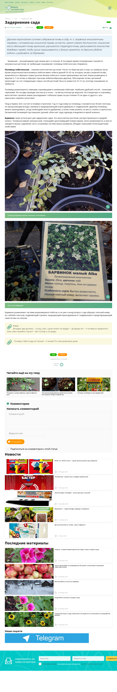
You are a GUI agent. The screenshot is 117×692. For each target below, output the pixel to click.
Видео (44, 2)
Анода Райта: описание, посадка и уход (67, 597)
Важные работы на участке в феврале (67, 581)
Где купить (24, 2)
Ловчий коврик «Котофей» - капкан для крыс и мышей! (72, 492)
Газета (38, 2)
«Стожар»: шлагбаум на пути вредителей (90, 393)
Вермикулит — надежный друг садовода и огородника (72, 508)
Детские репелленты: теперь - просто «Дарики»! (70, 524)
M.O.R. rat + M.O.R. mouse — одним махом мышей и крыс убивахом (76, 460)
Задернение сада (26, 19)
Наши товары (9, 2)
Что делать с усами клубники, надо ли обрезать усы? (22, 393)
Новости (32, 2)
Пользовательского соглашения (68, 664)
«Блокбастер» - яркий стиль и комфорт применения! (71, 476)
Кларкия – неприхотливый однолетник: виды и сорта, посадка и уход (77, 549)
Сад (39, 27)
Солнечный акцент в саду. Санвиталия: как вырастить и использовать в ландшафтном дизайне (82, 614)
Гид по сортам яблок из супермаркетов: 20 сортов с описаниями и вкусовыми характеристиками (79, 566)
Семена (17, 2)
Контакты (50, 2)
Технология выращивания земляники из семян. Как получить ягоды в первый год (57, 393)
